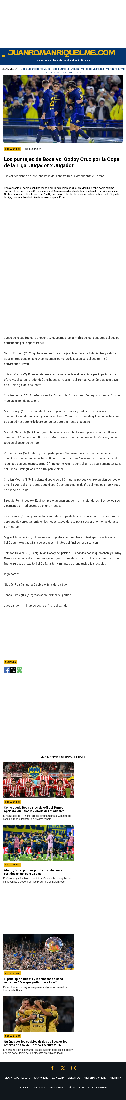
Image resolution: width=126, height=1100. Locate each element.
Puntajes (10, 662)
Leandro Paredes (72, 72)
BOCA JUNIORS (12, 802)
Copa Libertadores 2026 (36, 68)
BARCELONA (58, 1077)
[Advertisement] (63, 23)
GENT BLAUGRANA (56, 1087)
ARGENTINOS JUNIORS (95, 1077)
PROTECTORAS (24, 1087)
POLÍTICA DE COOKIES (75, 1087)
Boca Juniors (61, 68)
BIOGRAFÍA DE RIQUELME (17, 1077)
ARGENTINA (115, 1077)
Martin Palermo (115, 68)
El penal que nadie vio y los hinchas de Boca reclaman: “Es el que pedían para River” (33, 980)
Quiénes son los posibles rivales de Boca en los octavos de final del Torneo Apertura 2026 (35, 1043)
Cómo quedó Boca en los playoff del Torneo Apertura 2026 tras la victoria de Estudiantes (34, 809)
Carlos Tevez (52, 72)
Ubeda (75, 68)
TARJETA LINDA (39, 1087)
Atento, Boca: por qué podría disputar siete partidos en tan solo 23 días (33, 871)
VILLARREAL (74, 1077)
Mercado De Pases (92, 68)
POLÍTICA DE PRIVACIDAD (97, 1087)
